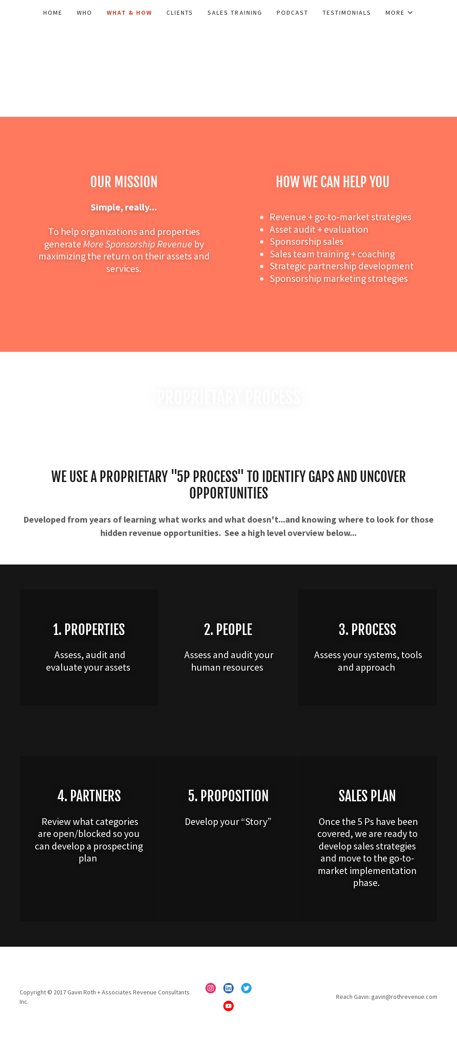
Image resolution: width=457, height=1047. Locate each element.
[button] (400, 12)
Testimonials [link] (347, 12)
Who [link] (84, 12)
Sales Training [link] (235, 12)
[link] (211, 988)
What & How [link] (129, 12)
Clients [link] (179, 12)
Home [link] (52, 12)
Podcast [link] (292, 12)
